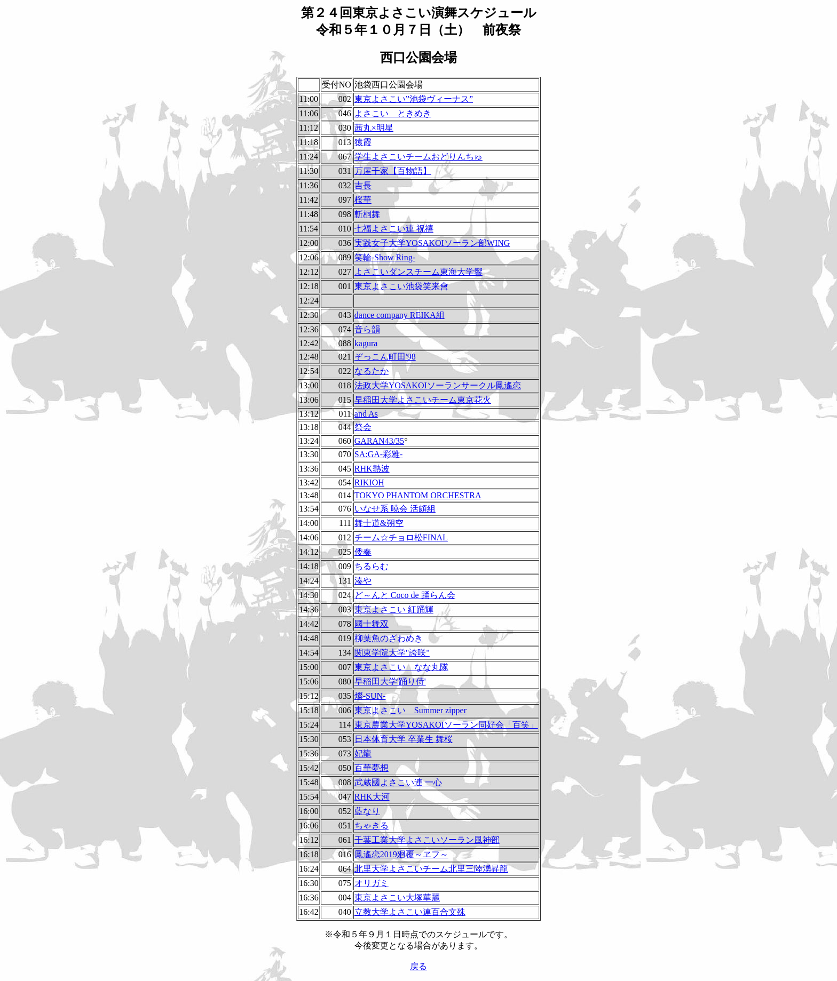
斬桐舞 (367, 214)
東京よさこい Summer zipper (410, 710)
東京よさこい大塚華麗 (397, 897)
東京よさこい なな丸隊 (401, 667)
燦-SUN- (370, 695)
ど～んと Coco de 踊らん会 (404, 595)
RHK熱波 (372, 468)
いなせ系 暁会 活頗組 (395, 508)
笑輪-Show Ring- (384, 257)
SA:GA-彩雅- (378, 454)
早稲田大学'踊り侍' (390, 681)
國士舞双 (371, 623)
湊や (363, 580)
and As (366, 413)
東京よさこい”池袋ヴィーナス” (413, 98)
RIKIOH (369, 482)
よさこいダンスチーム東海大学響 (418, 271)
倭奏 (363, 551)
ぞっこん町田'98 (385, 356)
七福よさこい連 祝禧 (393, 228)
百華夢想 (371, 767)
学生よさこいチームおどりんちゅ (418, 156)
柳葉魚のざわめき (388, 638)
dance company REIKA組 (399, 315)
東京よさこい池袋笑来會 (401, 286)
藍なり (367, 811)
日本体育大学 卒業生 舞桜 (403, 739)
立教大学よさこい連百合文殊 (409, 911)
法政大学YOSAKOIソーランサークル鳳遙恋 (437, 385)
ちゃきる (371, 825)
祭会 (363, 427)
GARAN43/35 (379, 440)
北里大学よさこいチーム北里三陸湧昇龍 (431, 868)
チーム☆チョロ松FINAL (401, 537)
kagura (366, 343)
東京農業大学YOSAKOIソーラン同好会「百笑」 (446, 724)
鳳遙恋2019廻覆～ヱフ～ (401, 854)
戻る (418, 966)
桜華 (363, 199)
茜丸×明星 (373, 127)
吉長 (363, 185)
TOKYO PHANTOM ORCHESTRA (417, 495)
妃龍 (363, 753)
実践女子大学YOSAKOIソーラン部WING (432, 243)
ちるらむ (371, 566)
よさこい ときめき (392, 113)
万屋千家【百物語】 (392, 171)
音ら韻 (367, 329)
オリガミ (371, 883)
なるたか (371, 371)
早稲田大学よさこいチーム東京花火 (422, 399)
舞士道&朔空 (379, 523)
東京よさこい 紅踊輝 (393, 609)
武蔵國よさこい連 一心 (398, 782)
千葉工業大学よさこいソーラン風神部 (427, 839)
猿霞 (363, 142)
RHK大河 (372, 796)
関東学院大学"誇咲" (392, 652)
